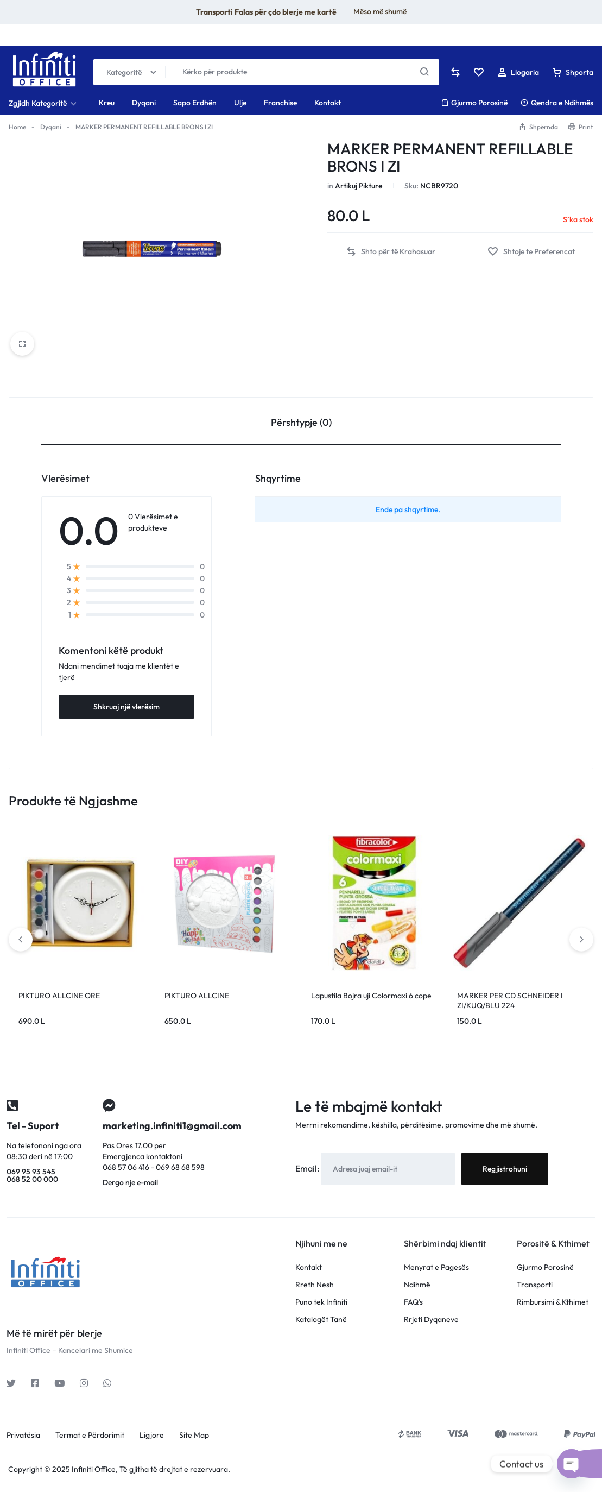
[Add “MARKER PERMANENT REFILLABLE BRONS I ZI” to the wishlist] (531, 251)
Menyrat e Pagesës (436, 1267)
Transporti (535, 1284)
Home (17, 127)
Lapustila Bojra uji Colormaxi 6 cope (371, 995)
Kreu (107, 103)
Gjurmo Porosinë (474, 103)
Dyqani (144, 103)
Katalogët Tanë (321, 1319)
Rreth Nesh (314, 1284)
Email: (308, 1168)
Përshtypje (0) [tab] (301, 422)
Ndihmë (417, 1284)
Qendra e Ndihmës (557, 103)
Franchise (280, 103)
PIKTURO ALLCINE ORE (59, 995)
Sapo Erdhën (195, 103)
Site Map (194, 1435)
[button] (390, 251)
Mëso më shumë (380, 11)
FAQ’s (413, 1302)
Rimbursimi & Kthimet (552, 1302)
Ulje (240, 103)
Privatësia (23, 1435)
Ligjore (152, 1435)
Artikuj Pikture (358, 186)
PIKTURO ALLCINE (196, 995)
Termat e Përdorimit (89, 1435)
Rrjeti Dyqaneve (431, 1319)
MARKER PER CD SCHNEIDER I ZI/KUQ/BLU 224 (510, 1000)
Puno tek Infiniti (321, 1302)
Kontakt (327, 103)
